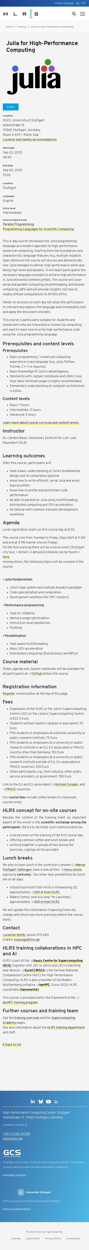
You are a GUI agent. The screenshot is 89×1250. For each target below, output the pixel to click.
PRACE (11, 789)
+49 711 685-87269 (16, 1134)
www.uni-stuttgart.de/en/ (17, 1209)
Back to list (12, 1045)
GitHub (37, 674)
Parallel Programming (18, 224)
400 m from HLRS (46, 902)
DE (83, 3)
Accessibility (73, 1238)
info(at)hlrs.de (13, 1139)
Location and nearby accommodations (30, 140)
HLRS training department (66, 1027)
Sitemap (15, 1238)
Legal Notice (33, 1238)
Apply (11, 107)
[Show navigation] (82, 14)
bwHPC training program (20, 1002)
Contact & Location (15, 1124)
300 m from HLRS (46, 892)
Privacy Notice (53, 1238)
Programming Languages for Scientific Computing (38, 229)
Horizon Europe (66, 784)
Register (9, 694)
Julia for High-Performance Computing (52, 27)
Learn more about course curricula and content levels (40, 423)
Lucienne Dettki (14, 935)
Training (21, 27)
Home (9, 27)
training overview (26, 1018)
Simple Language (64, 3)
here (6, 557)
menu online (73, 870)
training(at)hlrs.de (27, 940)
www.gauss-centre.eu (14, 1175)
